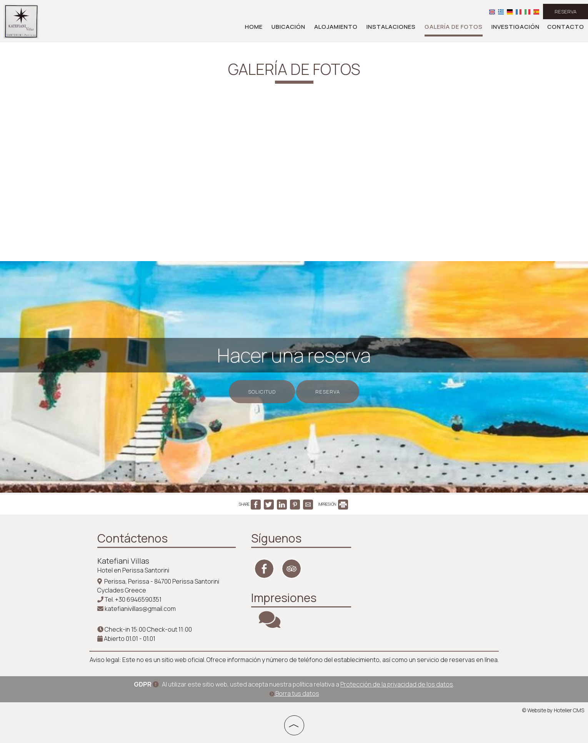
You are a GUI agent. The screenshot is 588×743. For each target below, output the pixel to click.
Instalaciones (391, 27)
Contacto (565, 27)
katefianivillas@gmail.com (140, 608)
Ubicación (288, 27)
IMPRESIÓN (333, 504)
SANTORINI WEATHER (416, 558)
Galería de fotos (454, 27)
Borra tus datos (294, 693)
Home (254, 27)
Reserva (565, 11)
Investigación (515, 27)
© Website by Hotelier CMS (553, 710)
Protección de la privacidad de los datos (396, 684)
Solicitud (262, 391)
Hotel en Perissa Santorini (133, 570)
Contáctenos (132, 538)
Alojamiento (336, 27)
